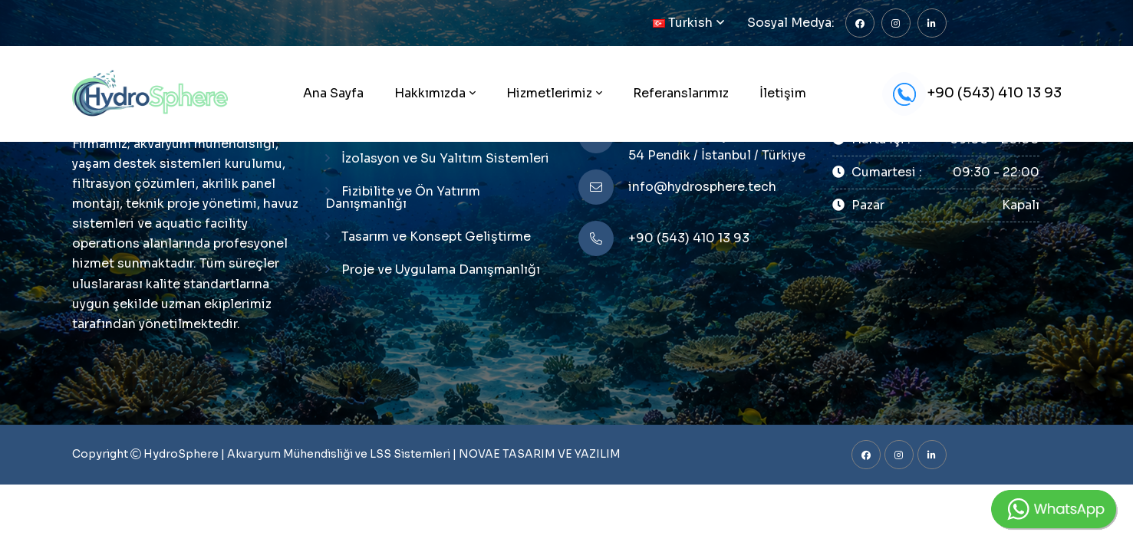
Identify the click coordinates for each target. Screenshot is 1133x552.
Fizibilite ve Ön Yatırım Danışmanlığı (402, 197)
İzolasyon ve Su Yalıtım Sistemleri (445, 158)
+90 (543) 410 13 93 (972, 94)
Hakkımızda (430, 93)
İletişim (782, 93)
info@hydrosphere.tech (702, 187)
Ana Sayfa (333, 93)
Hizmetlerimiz (549, 93)
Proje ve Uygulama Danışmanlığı (440, 269)
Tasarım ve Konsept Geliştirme (436, 236)
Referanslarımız (681, 93)
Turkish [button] (683, 23)
